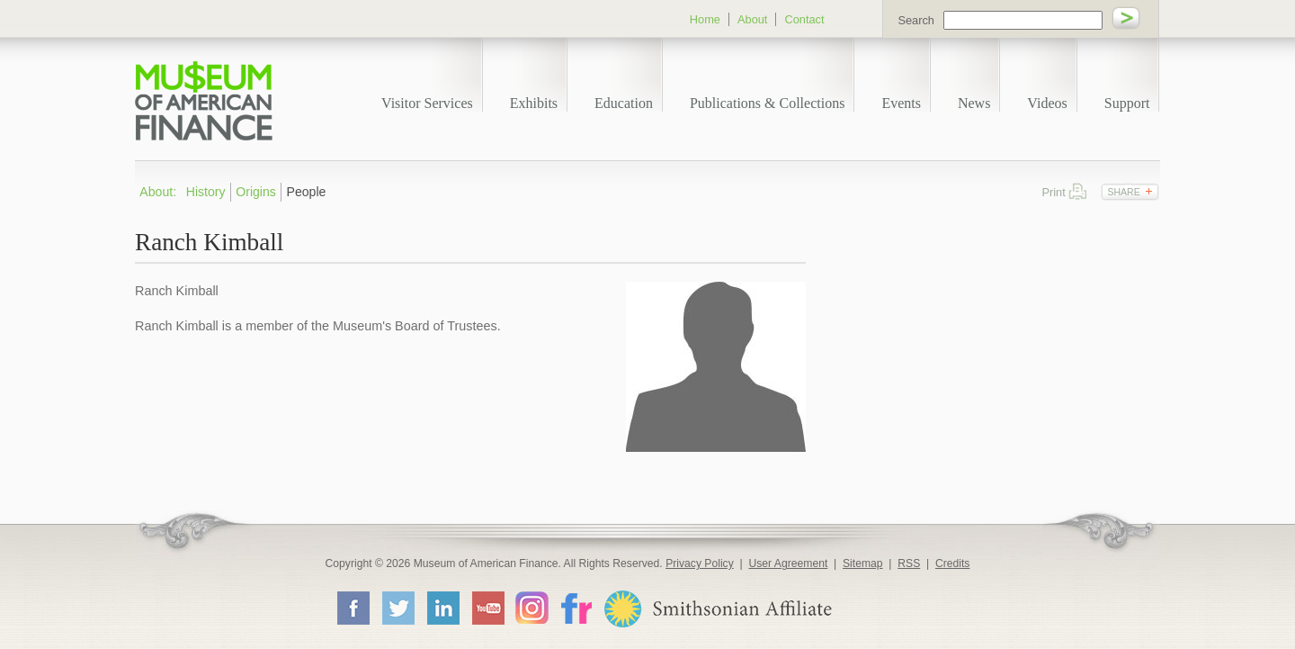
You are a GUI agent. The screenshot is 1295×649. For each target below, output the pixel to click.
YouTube (487, 607)
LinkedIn (442, 607)
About (752, 19)
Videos (1047, 103)
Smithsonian (717, 608)
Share (1123, 191)
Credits (952, 563)
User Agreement (787, 563)
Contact (804, 19)
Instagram (532, 607)
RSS (909, 563)
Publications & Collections (767, 103)
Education (623, 103)
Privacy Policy (699, 563)
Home (705, 19)
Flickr (575, 607)
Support (1127, 103)
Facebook (352, 607)
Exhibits (534, 103)
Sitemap (863, 563)
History (206, 192)
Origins (256, 192)
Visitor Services (427, 103)
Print (1077, 191)
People (306, 192)
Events (901, 103)
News (974, 103)
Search (916, 20)
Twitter (397, 607)
